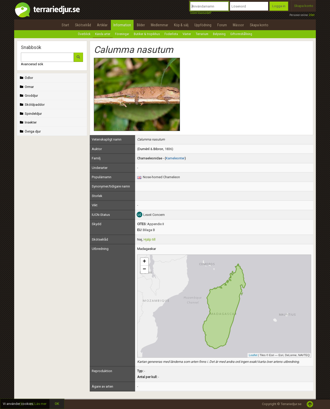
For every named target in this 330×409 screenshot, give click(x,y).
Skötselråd (83, 25)
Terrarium (202, 34)
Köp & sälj (181, 25)
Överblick (84, 34)
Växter (187, 34)
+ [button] (144, 262)
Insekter (28, 122)
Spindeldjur (30, 114)
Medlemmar (159, 25)
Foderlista (171, 34)
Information (122, 25)
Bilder (141, 25)
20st (311, 15)
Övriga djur (30, 131)
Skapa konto (303, 6)
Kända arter (102, 34)
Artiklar (102, 25)
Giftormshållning (241, 34)
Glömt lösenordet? (200, 13)
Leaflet (253, 355)
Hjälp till (149, 239)
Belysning (219, 34)
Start (65, 25)
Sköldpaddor (32, 105)
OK (57, 404)
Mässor (238, 25)
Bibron (158, 149)
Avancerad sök (32, 64)
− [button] (144, 269)
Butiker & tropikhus (147, 34)
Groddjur (28, 95)
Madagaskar (146, 249)
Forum (222, 25)
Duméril (144, 149)
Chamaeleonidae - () (161, 158)
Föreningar (122, 34)
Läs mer (40, 404)
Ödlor (26, 78)
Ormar (26, 87)
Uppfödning (202, 25)
